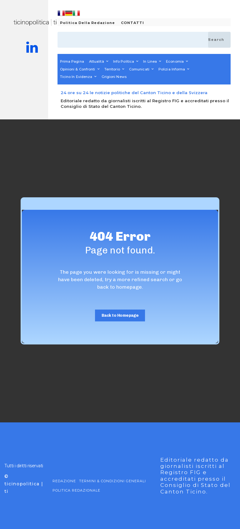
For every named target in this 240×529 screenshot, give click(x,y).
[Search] (219, 40)
